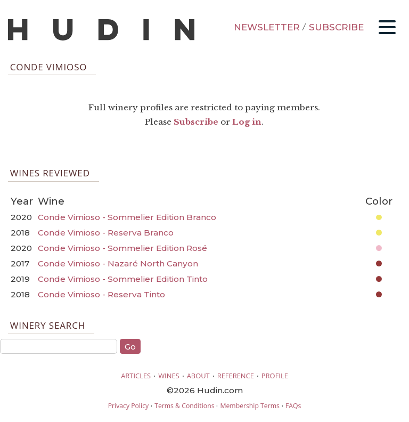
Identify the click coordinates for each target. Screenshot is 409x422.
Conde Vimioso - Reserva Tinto (101, 294)
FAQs (293, 405)
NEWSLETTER (267, 27)
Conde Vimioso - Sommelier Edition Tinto (123, 279)
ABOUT (198, 375)
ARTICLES (136, 375)
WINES (168, 375)
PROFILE (274, 375)
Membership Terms (249, 405)
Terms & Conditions (184, 405)
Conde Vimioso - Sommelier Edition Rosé (122, 248)
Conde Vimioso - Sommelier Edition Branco (127, 217)
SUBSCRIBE (336, 27)
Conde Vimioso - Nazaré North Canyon (118, 263)
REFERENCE (235, 375)
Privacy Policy (128, 405)
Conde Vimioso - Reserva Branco (106, 233)
